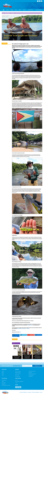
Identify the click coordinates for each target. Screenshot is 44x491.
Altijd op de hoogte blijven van (11, 365)
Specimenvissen (17, 376)
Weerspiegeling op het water (6, 385)
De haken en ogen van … (32, 371)
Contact (16, 382)
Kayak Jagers (4, 382)
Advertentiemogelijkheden (19, 381)
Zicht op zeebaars (17, 372)
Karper (12, 9)
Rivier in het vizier (18, 371)
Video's (3, 381)
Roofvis (7, 9)
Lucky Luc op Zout (18, 373)
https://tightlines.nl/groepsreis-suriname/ (23, 328)
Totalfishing (25, 392)
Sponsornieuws (4, 380)
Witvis (20, 9)
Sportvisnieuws (30, 9)
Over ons (16, 380)
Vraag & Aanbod (38, 9)
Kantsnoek (30, 372)
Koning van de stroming (32, 373)
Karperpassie (31, 376)
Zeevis (16, 9)
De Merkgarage (37, 392)
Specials (24, 9)
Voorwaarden (29, 392)
